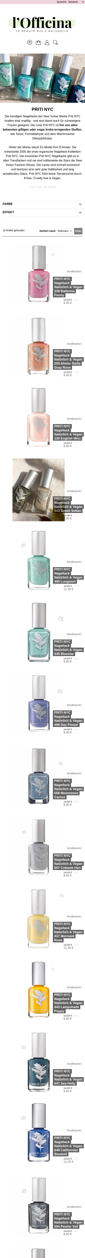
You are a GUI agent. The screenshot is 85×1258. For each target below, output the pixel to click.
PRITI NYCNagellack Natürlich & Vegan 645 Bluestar (59, 648)
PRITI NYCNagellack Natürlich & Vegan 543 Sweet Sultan (59, 505)
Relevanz (65, 231)
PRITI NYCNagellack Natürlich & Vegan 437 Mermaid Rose (59, 932)
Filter (78, 231)
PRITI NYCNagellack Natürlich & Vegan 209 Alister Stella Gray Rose (59, 359)
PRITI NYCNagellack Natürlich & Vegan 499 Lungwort (59, 575)
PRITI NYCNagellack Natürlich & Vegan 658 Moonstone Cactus (59, 789)
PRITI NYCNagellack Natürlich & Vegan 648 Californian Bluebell (59, 1146)
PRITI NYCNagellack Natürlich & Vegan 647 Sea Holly (59, 1077)
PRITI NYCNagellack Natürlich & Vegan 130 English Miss (59, 432)
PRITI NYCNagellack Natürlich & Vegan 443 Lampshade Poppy (59, 1003)
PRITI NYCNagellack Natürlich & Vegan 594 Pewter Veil (59, 1220)
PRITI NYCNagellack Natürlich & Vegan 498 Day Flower (59, 719)
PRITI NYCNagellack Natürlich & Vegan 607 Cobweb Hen (59, 862)
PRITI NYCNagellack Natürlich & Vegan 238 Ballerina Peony (59, 287)
